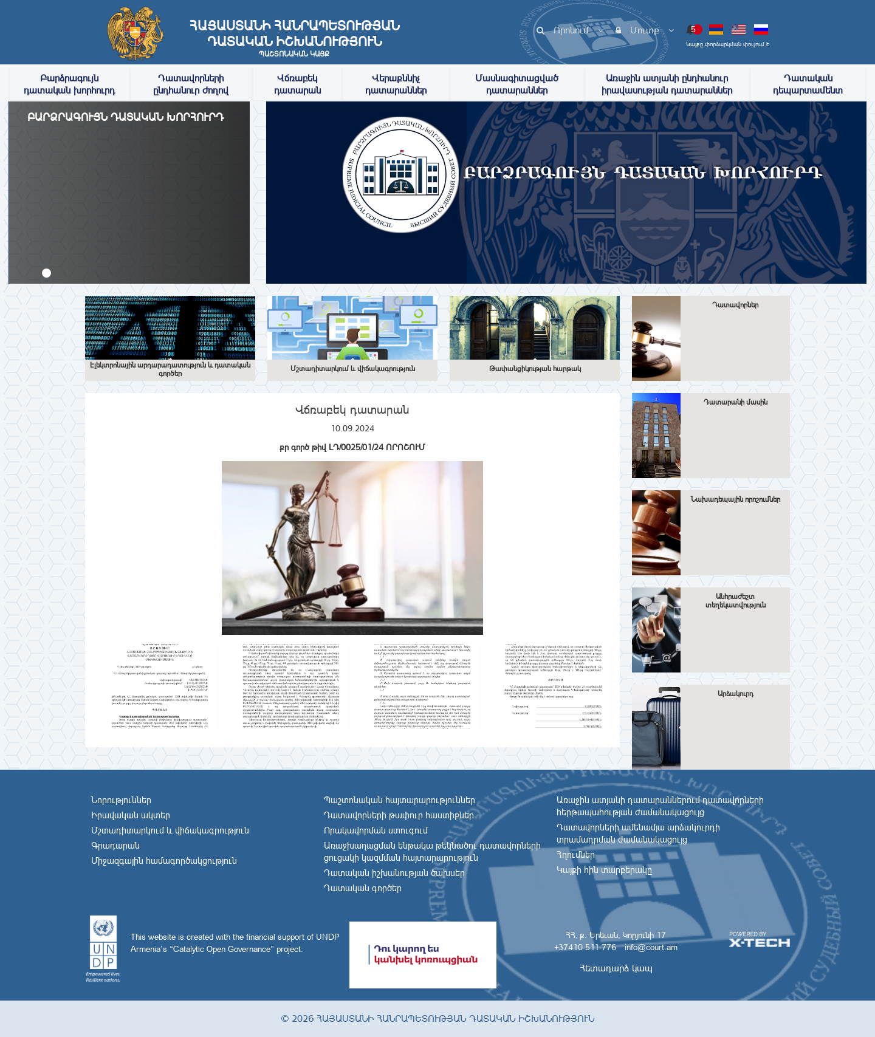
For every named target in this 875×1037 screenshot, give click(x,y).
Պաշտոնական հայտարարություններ (399, 800)
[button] (46, 273)
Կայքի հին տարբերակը (604, 869)
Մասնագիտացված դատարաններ (516, 84)
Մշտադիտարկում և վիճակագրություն (170, 830)
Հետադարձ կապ (616, 968)
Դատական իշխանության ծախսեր (394, 873)
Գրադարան (115, 845)
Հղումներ (576, 854)
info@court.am (651, 947)
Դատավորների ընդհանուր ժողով (190, 84)
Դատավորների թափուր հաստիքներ (399, 815)
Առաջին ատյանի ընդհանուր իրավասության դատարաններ (667, 84)
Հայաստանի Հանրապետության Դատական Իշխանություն (294, 38)
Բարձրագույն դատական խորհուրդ (69, 84)
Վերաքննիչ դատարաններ (396, 84)
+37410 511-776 (585, 947)
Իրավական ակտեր (130, 815)
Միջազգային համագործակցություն (164, 860)
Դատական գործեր (363, 888)
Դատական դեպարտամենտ (808, 84)
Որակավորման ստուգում (376, 830)
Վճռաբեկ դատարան (297, 84)
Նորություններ (121, 800)
